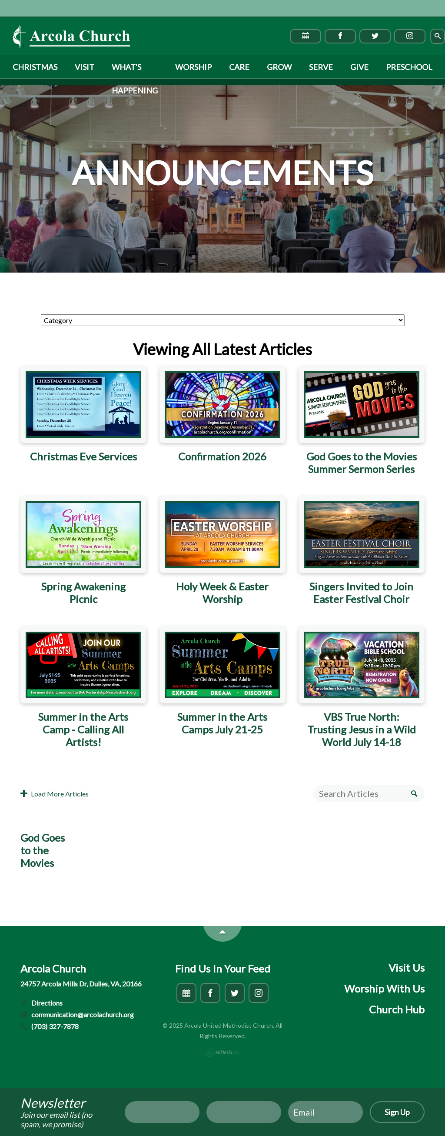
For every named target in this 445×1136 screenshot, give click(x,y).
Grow (279, 67)
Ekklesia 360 (222, 1052)
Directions (41, 1003)
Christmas (35, 67)
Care (239, 67)
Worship (193, 67)
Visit (84, 67)
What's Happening (135, 70)
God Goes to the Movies (42, 850)
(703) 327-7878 (49, 1026)
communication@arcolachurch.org (77, 1014)
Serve (321, 67)
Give (359, 67)
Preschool (409, 67)
